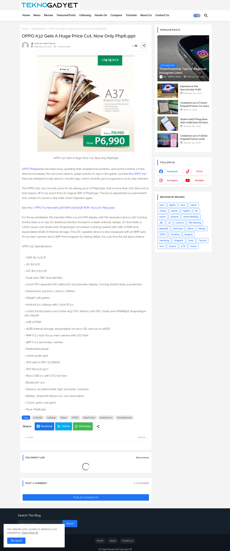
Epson (174, 211)
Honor (162, 217)
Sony (191, 240)
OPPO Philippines (33, 169)
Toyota (202, 240)
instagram (172, 180)
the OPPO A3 (137, 173)
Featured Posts (66, 15)
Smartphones (38, 28)
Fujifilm (186, 211)
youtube (199, 180)
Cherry (162, 211)
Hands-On (101, 15)
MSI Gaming (195, 222)
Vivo (161, 246)
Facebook (46, 426)
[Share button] (98, 426)
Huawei (175, 217)
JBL (161, 222)
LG (169, 222)
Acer (161, 205)
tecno (193, 246)
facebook (172, 171)
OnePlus (175, 234)
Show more (142, 457)
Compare (116, 15)
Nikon (191, 228)
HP (196, 211)
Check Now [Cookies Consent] (28, 532)
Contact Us (162, 15)
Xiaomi (172, 246)
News (36, 15)
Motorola (178, 228)
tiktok (199, 171)
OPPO (75, 417)
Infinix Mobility (191, 217)
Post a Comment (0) (85, 497)
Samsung (164, 240)
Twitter (65, 426)
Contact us (127, 540)
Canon (193, 205)
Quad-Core (89, 417)
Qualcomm (106, 417)
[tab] (26, 15)
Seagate (178, 240)
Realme (189, 234)
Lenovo (180, 222)
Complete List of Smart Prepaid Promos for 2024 (194, 104)
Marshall (163, 228)
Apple (172, 205)
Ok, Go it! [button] (16, 540)
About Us (146, 15)
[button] (197, 15)
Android (37, 417)
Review (48, 15)
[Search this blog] (40, 523)
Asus (182, 205)
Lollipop (51, 417)
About (112, 540)
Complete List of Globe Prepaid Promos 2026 (194, 137)
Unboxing (85, 15)
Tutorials (131, 15)
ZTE (183, 246)
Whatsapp (85, 426)
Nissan (202, 228)
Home (26, 15)
